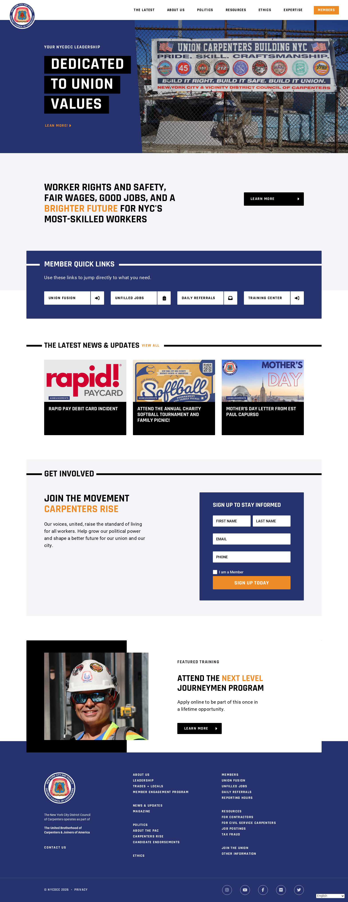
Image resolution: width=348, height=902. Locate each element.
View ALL (151, 345)
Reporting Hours (237, 797)
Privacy (81, 889)
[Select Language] (330, 896)
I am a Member (231, 571)
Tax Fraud (231, 834)
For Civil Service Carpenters (249, 822)
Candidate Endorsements (156, 842)
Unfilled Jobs (141, 298)
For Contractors (237, 817)
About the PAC (146, 830)
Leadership (143, 780)
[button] (308, 396)
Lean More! (58, 126)
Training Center (274, 298)
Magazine (141, 811)
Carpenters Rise (148, 836)
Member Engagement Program (161, 791)
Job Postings (234, 828)
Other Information (239, 853)
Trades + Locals (148, 786)
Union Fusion (74, 298)
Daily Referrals (207, 298)
